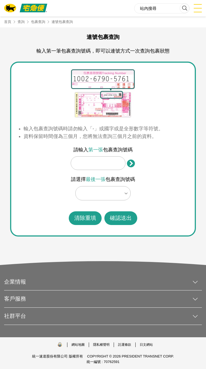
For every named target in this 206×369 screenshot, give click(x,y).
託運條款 (124, 344)
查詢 (21, 22)
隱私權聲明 (101, 344)
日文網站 (146, 344)
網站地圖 (78, 344)
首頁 (7, 22)
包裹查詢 (38, 22)
